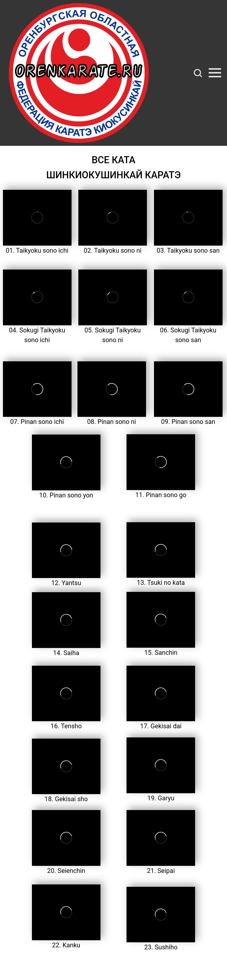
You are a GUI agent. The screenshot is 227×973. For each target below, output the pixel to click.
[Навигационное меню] (215, 73)
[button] (197, 72)
